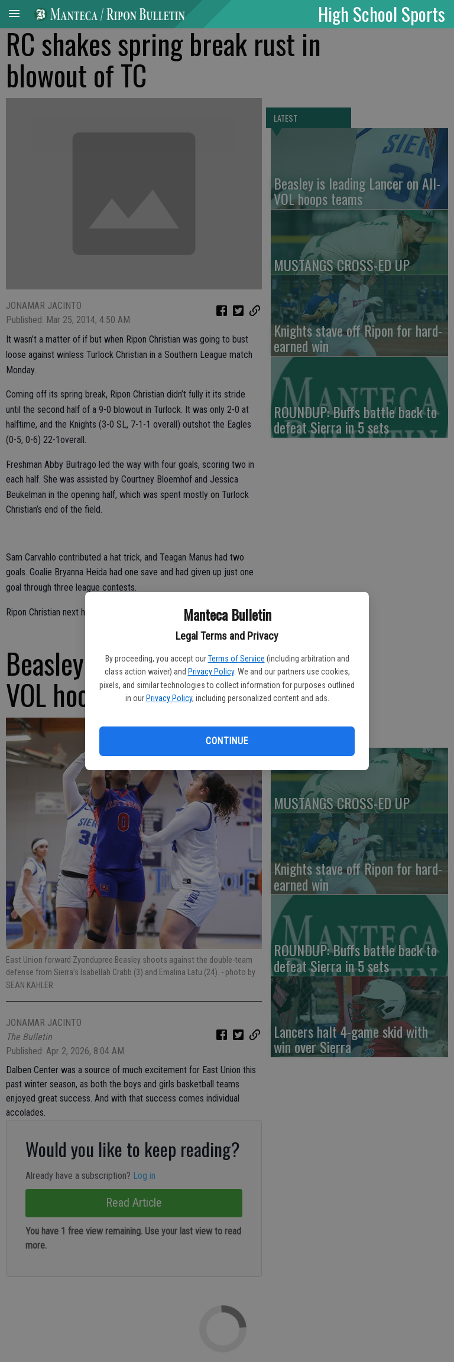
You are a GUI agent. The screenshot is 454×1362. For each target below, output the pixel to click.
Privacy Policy (211, 671)
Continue (227, 741)
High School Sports (381, 13)
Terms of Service (236, 658)
